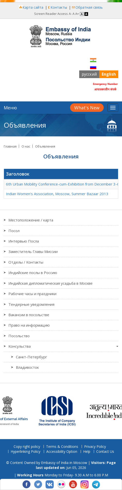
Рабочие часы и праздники (32, 293)
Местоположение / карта (30, 219)
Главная (10, 146)
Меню (10, 108)
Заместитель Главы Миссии (33, 251)
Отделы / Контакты (25, 262)
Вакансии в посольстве (28, 314)
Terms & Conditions (62, 446)
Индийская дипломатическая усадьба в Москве (50, 283)
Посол (14, 230)
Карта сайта (33, 7)
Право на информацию (29, 325)
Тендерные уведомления (31, 304)
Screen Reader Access (51, 13)
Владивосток (27, 367)
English (109, 74)
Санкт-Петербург (31, 356)
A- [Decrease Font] (70, 13)
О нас (26, 146)
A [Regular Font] (73, 13)
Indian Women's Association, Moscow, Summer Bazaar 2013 (57, 193)
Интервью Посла (23, 241)
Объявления (45, 146)
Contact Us (105, 451)
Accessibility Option (61, 451)
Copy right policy (27, 446)
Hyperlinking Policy (25, 451)
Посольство (19, 335)
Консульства (19, 346)
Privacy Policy (95, 446)
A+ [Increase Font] (77, 13)
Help (86, 451)
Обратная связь (89, 7)
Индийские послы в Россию (32, 272)
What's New (86, 108)
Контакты (58, 7)
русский (89, 74)
